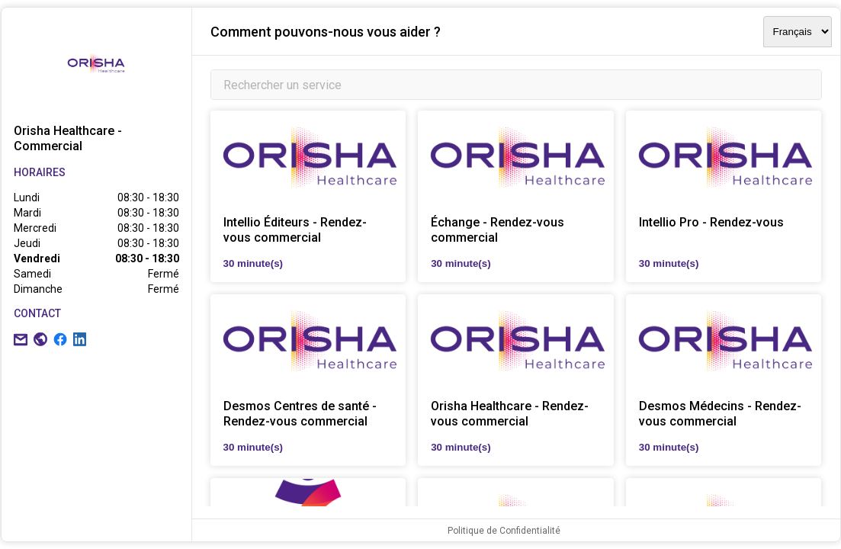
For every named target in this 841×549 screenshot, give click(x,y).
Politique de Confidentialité (504, 530)
